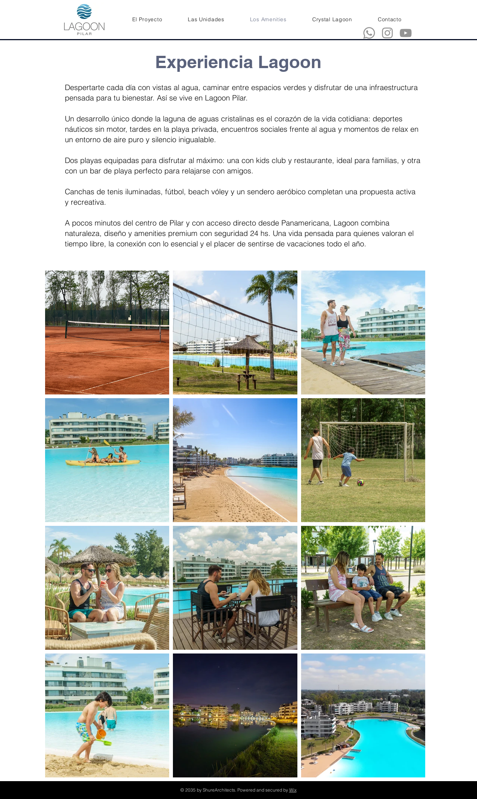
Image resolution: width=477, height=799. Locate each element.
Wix (293, 790)
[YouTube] (405, 33)
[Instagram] (387, 33)
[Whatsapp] (369, 33)
